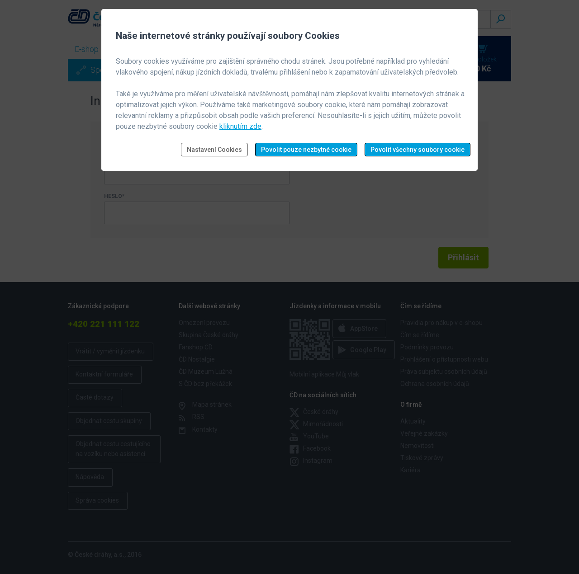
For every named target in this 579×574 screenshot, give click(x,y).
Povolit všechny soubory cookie (417, 149)
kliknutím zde (240, 126)
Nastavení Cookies (214, 149)
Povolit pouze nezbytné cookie (306, 149)
